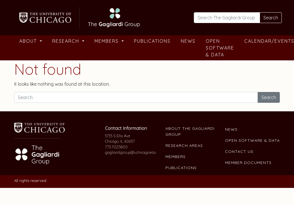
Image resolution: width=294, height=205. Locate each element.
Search (270, 17)
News (188, 41)
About (29, 41)
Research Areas (184, 145)
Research (66, 41)
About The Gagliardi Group (190, 131)
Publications (152, 41)
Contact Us (239, 151)
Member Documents (248, 162)
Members (107, 41)
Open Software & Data (220, 48)
